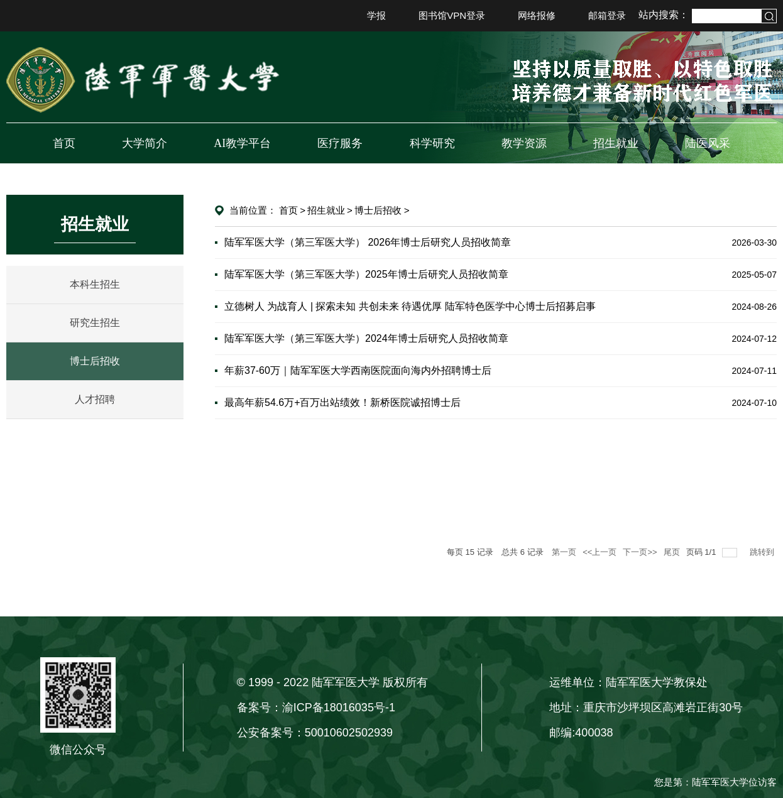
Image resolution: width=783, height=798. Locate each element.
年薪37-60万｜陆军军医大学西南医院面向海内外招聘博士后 (357, 370)
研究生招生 (95, 322)
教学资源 (524, 143)
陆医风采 (707, 143)
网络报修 (537, 15)
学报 (376, 15)
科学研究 (432, 143)
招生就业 (615, 143)
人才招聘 (95, 399)
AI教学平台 (242, 143)
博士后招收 (95, 361)
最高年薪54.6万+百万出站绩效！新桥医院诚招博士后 (342, 402)
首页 (64, 143)
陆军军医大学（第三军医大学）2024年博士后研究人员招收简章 (366, 338)
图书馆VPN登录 (452, 15)
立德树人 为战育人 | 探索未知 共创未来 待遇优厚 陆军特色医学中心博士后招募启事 (410, 306)
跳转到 (763, 552)
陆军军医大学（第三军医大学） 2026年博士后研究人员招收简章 (367, 242)
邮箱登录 (607, 15)
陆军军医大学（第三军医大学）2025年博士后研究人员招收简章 (366, 274)
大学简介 (144, 143)
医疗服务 (340, 143)
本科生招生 (95, 284)
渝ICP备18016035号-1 (338, 707)
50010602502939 (349, 732)
